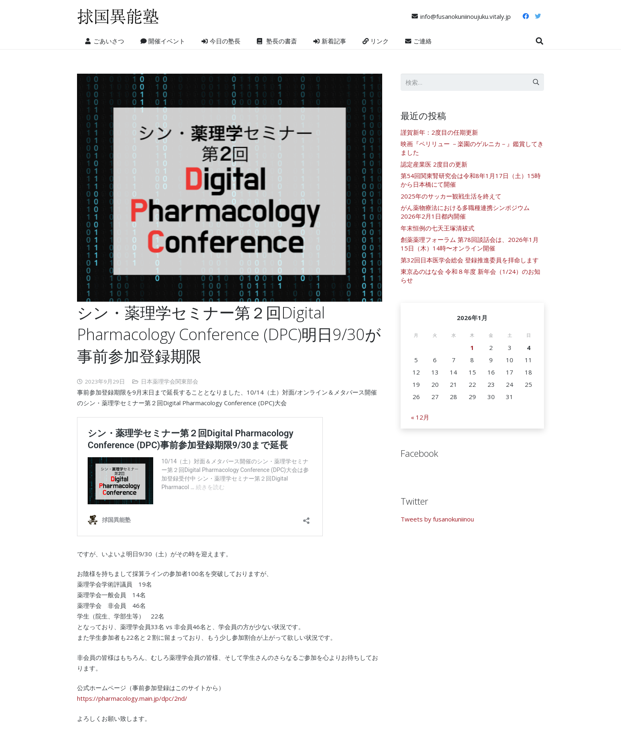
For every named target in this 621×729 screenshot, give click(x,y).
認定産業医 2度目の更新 (434, 164)
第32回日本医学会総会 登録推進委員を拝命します (470, 260)
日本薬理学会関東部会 (169, 381)
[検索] (539, 41)
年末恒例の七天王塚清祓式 (437, 228)
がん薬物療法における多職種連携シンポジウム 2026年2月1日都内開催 (465, 211)
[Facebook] (525, 16)
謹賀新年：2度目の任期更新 (439, 132)
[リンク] (118, 16)
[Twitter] (538, 16)
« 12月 (420, 417)
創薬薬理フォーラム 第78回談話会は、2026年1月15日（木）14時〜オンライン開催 (470, 243)
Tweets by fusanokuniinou (437, 519)
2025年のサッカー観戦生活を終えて (451, 196)
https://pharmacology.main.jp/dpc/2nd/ (132, 698)
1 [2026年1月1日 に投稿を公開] (472, 347)
